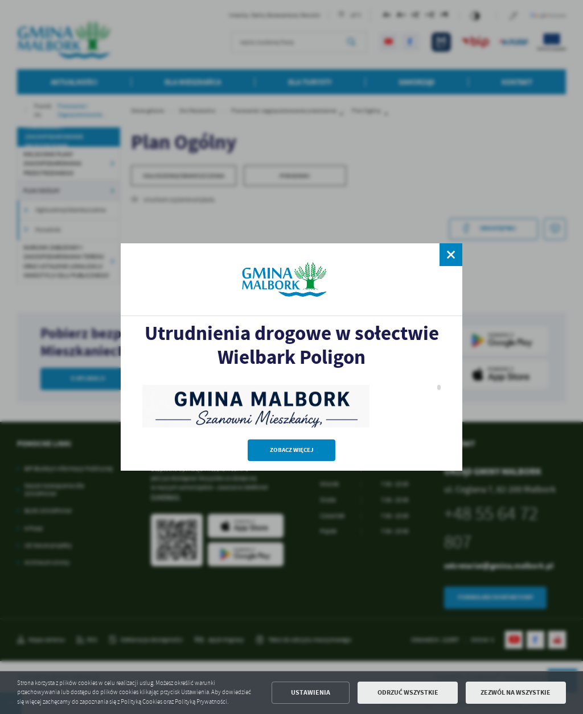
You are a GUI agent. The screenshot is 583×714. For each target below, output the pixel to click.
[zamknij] (451, 254)
